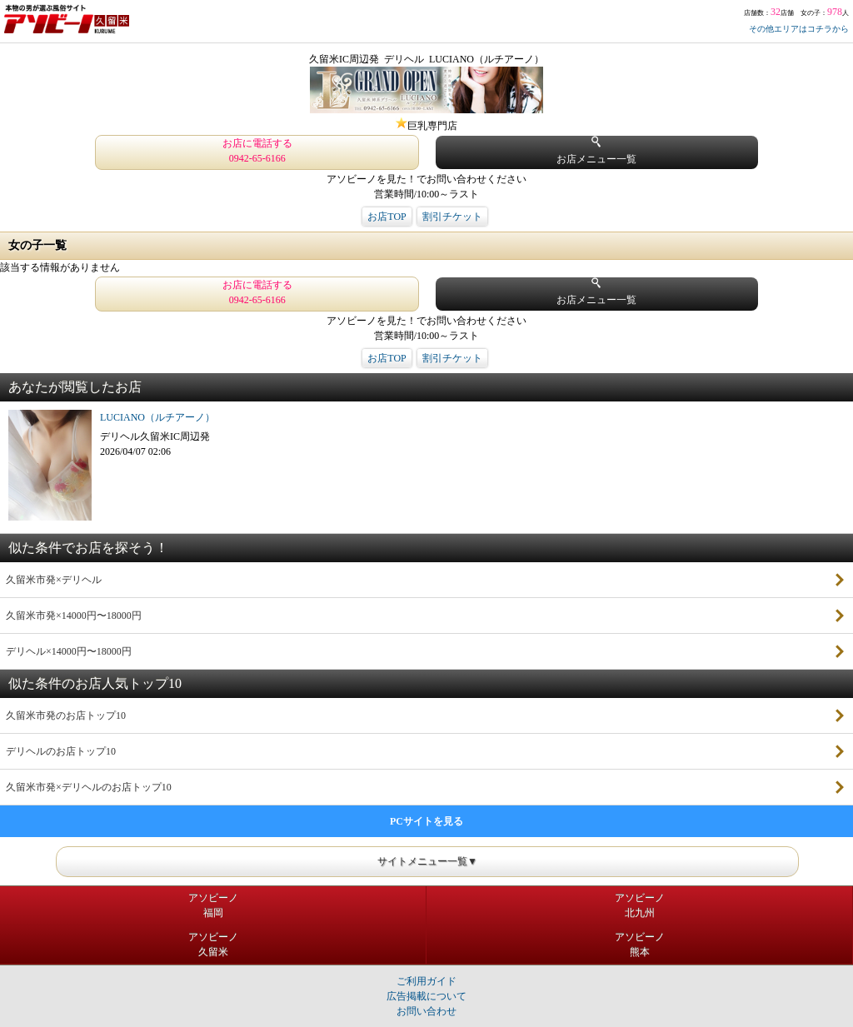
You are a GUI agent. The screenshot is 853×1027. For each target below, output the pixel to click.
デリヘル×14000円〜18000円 (69, 651)
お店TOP (386, 216)
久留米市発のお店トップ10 (66, 715)
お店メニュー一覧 (596, 150)
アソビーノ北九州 (640, 905)
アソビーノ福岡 (213, 905)
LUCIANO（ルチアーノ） (157, 417)
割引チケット (452, 216)
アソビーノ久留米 (213, 944)
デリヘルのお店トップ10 (61, 751)
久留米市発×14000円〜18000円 (74, 615)
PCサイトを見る (426, 821)
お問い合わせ (426, 1011)
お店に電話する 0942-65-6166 (257, 150)
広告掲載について (426, 996)
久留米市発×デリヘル (54, 580)
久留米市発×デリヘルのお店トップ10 (89, 787)
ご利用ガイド (426, 981)
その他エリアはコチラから (799, 28)
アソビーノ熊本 (640, 944)
